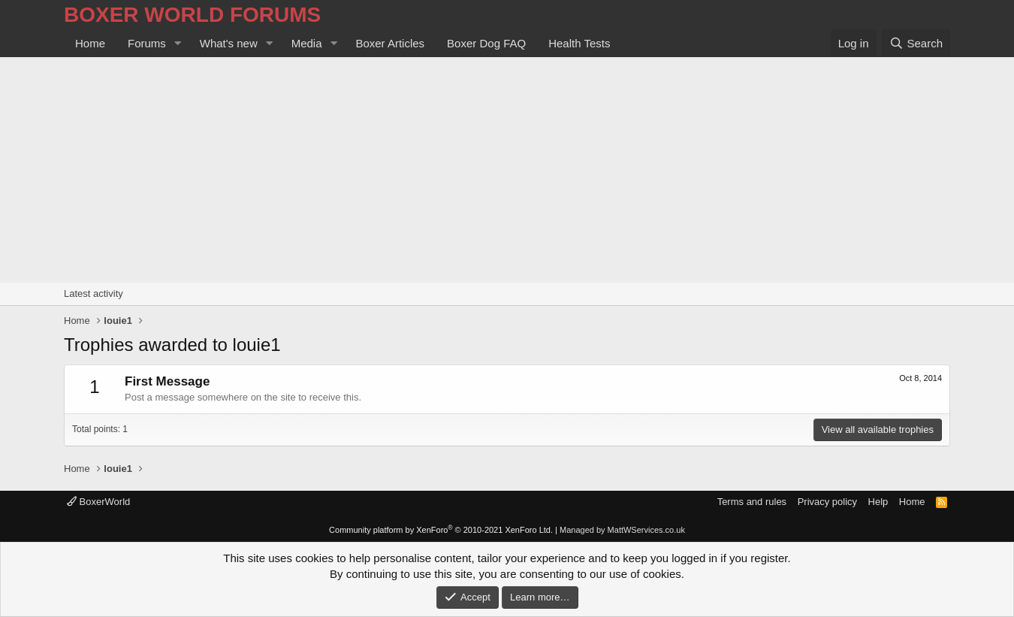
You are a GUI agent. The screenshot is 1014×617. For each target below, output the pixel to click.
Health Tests (579, 43)
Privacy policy (827, 501)
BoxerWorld (98, 501)
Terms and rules (751, 501)
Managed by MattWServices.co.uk (622, 529)
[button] (178, 43)
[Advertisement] (507, 170)
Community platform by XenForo (441, 529)
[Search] (916, 43)
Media (306, 43)
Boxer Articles (389, 43)
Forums (147, 43)
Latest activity (93, 293)
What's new (229, 43)
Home (90, 43)
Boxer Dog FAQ (486, 43)
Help (878, 501)
